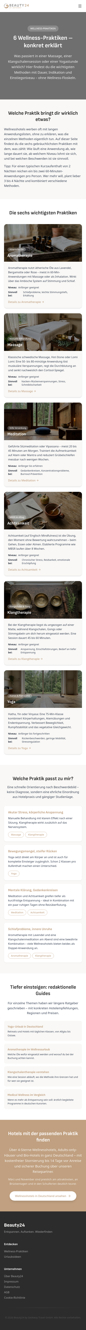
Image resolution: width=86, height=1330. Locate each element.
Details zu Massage (22, 391)
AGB (6, 1292)
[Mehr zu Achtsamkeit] (43, 510)
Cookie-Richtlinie (14, 1297)
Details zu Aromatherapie (26, 302)
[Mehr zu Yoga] (43, 689)
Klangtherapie (36, 834)
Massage (16, 834)
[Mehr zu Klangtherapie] (43, 600)
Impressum (11, 1281)
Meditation (17, 912)
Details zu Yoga (19, 748)
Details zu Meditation (23, 480)
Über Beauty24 (13, 1276)
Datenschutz (12, 1287)
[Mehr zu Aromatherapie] (43, 243)
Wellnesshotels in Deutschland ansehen (43, 1196)
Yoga (14, 873)
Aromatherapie (19, 955)
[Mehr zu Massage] (43, 332)
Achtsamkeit (37, 912)
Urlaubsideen (12, 1257)
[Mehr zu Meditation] (43, 421)
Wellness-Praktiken (16, 1251)
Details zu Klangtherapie (25, 659)
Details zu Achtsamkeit (24, 569)
